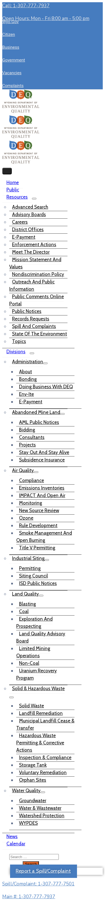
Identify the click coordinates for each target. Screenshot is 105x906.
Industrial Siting (28, 558)
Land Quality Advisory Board (40, 637)
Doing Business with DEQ (46, 386)
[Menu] (34, 198)
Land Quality (25, 594)
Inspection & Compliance (45, 757)
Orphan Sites (32, 780)
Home (12, 182)
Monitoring (30, 503)
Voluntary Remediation (43, 772)
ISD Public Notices (38, 583)
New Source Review (39, 510)
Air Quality (23, 470)
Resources (17, 197)
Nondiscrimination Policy (38, 274)
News (12, 836)
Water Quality (26, 790)
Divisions (15, 351)
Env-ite (26, 394)
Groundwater (32, 800)
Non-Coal (29, 663)
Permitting (30, 568)
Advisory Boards (29, 214)
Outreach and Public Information (32, 285)
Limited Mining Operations (33, 652)
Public (12, 189)
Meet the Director (31, 252)
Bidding (27, 430)
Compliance (31, 480)
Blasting (27, 604)
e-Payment (23, 237)
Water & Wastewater (40, 808)
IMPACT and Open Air (42, 495)
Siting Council (33, 576)
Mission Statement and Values (35, 263)
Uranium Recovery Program (36, 674)
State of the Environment (39, 334)
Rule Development (38, 525)
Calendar (15, 843)
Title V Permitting (37, 547)
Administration (27, 361)
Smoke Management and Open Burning (44, 536)
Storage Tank (33, 765)
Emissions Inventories (41, 488)
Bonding (28, 379)
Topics (19, 341)
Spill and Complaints (34, 326)
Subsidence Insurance (42, 460)
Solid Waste (31, 705)
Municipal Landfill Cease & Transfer (45, 724)
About (25, 371)
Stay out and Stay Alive (44, 452)
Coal (24, 611)
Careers (20, 222)
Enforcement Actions (34, 244)
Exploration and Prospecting (34, 622)
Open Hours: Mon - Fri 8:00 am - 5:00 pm (45, 18)
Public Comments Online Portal (36, 300)
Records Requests (30, 319)
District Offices (28, 229)
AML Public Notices (39, 422)
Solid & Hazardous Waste (38, 688)
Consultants (32, 437)
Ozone (26, 518)
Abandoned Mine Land (36, 412)
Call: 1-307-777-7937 (26, 6)
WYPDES (28, 823)
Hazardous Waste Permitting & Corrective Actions (40, 743)
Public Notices (26, 311)
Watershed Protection (41, 815)
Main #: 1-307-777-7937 (28, 896)
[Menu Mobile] (7, 171)
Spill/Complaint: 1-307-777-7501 (38, 884)
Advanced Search (30, 207)
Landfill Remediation (41, 713)
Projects (27, 445)
